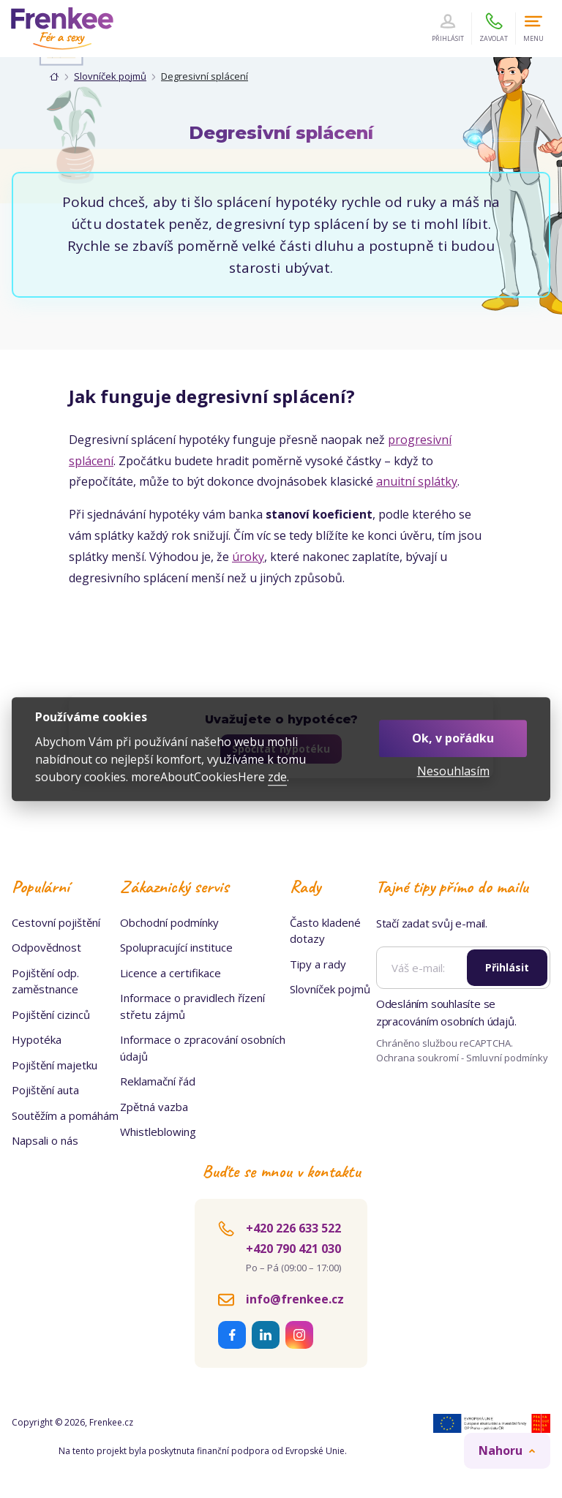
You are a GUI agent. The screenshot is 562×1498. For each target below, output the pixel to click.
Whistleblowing (158, 1131)
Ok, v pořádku (453, 738)
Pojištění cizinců (51, 1014)
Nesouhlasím (453, 771)
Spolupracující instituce (176, 947)
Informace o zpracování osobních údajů (202, 1048)
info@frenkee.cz (295, 1299)
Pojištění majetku (54, 1065)
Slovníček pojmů (110, 76)
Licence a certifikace (170, 973)
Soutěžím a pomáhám (65, 1115)
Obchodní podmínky (169, 922)
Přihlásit (507, 967)
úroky (248, 557)
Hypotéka (36, 1039)
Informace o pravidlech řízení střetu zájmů (192, 1006)
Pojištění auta (45, 1090)
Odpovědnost (46, 947)
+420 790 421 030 (293, 1249)
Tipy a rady (318, 964)
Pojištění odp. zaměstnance (45, 981)
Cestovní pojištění (56, 922)
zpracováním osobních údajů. (446, 1021)
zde (277, 777)
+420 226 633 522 (293, 1228)
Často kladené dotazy (325, 930)
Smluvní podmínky (507, 1057)
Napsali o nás (45, 1140)
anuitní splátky (416, 481)
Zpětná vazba (154, 1106)
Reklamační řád (157, 1081)
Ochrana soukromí (418, 1057)
